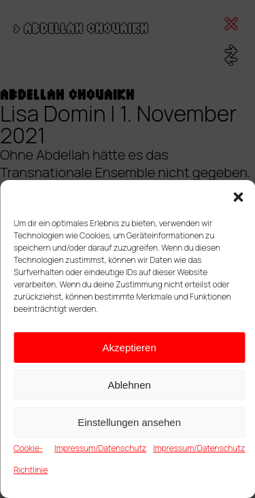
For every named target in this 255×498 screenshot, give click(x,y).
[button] (238, 197)
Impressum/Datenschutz (100, 448)
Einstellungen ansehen (129, 422)
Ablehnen (128, 385)
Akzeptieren (129, 347)
